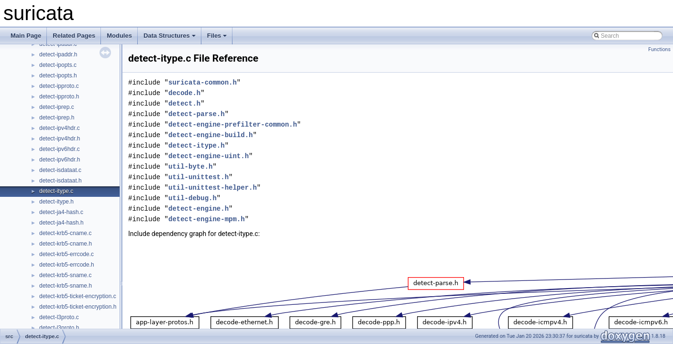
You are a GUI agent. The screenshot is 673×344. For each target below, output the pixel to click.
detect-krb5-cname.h (65, 243)
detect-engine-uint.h (208, 156)
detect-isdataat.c (60, 170)
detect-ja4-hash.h (61, 222)
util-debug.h (192, 198)
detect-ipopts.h (58, 75)
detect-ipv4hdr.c (59, 128)
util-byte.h (190, 166)
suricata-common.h (202, 82)
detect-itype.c (56, 191)
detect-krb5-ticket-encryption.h (77, 306)
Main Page (26, 35)
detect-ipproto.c (59, 86)
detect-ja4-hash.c (61, 212)
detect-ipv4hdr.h (59, 138)
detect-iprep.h (56, 117)
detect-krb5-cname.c (65, 233)
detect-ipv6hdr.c (59, 149)
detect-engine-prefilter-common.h (232, 124)
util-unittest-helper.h (212, 187)
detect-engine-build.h (210, 135)
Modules (119, 35)
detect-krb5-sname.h (65, 285)
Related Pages (74, 35)
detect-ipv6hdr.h (59, 159)
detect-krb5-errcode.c (66, 254)
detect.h (184, 103)
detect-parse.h (196, 113)
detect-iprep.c (56, 107)
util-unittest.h (198, 177)
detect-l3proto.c (59, 317)
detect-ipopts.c (58, 65)
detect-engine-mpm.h (206, 219)
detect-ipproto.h (59, 96)
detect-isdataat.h (60, 180)
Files (217, 35)
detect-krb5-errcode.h (66, 264)
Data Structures (169, 35)
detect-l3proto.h (59, 327)
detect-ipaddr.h (58, 54)
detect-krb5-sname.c (65, 275)
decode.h (184, 92)
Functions (659, 49)
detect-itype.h (56, 201)
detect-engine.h (198, 208)
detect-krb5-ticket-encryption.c (77, 296)
